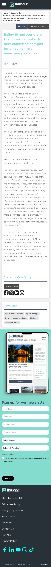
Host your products (12, 510)
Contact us (8, 528)
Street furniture (12, 322)
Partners (6, 535)
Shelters (33, 318)
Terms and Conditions (37, 458)
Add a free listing (11, 504)
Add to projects (39, 26)
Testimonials (8, 516)
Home (5, 13)
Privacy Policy (8, 455)
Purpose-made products (16, 318)
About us (7, 522)
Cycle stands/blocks (14, 314)
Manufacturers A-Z (12, 498)
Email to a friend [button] (11, 286)
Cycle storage (32, 314)
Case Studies (16, 13)
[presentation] (22, 469)
